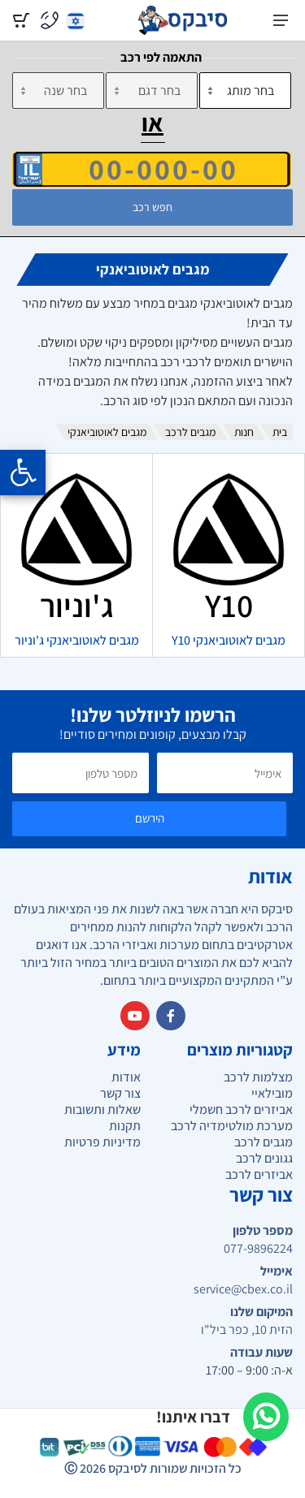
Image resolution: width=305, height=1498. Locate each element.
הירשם (149, 818)
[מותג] (245, 90)
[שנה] (58, 90)
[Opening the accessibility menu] (23, 472)
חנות (244, 432)
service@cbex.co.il (243, 1289)
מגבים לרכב (190, 432)
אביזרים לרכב (259, 1174)
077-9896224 (258, 1249)
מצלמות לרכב (258, 1077)
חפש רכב (152, 207)
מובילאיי (272, 1093)
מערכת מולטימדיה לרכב (232, 1125)
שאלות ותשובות (102, 1109)
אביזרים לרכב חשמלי (241, 1109)
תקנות (125, 1125)
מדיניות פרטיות (102, 1141)
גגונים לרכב (264, 1158)
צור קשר (120, 1093)
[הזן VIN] (151, 169)
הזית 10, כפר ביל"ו (247, 1330)
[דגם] (152, 90)
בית (279, 432)
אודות (126, 1077)
